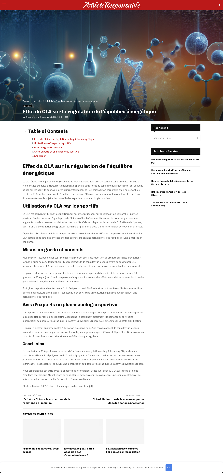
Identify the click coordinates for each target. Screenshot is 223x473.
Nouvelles (27, 106)
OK (168, 467)
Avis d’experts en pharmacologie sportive (56, 151)
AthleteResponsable (111, 5)
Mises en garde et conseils (48, 147)
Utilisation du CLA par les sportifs (52, 143)
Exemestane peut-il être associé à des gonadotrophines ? (79, 452)
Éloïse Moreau (32, 117)
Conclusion (40, 155)
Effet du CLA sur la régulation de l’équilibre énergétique (64, 139)
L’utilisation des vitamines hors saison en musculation (123, 450)
